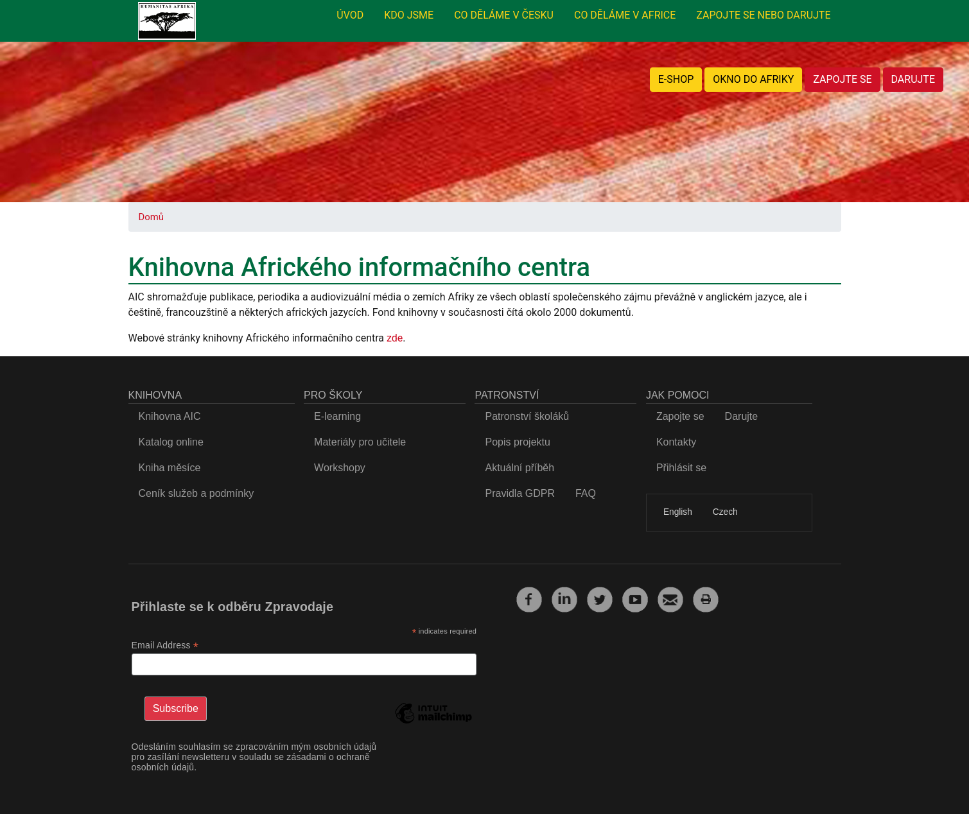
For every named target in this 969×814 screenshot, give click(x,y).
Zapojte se (680, 416)
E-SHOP (676, 79)
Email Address (165, 645)
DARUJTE (913, 79)
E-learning (337, 416)
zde (395, 338)
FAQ (585, 493)
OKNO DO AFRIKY (753, 79)
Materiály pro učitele (360, 442)
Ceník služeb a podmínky (196, 493)
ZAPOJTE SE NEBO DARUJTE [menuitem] (763, 15)
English (677, 512)
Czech (725, 512)
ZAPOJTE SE (842, 79)
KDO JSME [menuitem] (408, 15)
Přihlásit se (681, 467)
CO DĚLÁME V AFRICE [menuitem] (625, 15)
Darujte (741, 416)
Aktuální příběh (519, 467)
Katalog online (171, 442)
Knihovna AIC (170, 416)
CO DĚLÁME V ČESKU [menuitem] (504, 15)
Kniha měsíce (170, 467)
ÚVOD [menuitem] (349, 15)
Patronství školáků (527, 416)
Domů (151, 217)
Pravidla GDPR (519, 493)
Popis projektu (517, 442)
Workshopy (339, 467)
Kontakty (676, 442)
